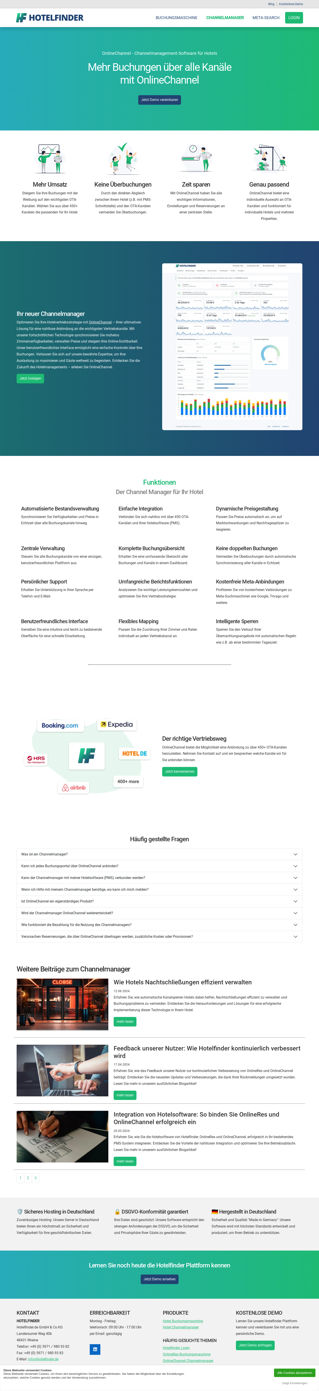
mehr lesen (125, 1021)
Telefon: (23, 1346)
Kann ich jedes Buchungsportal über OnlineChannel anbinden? (70, 866)
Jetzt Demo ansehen (160, 1279)
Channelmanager (225, 17)
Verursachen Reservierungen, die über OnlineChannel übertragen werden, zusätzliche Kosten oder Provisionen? (107, 936)
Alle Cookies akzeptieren (294, 1373)
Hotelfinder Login (176, 1348)
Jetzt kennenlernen (180, 771)
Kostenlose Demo (291, 4)
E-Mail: (22, 1359)
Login (294, 17)
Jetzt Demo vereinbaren (159, 100)
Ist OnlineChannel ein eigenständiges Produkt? (57, 901)
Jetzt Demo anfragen (255, 1345)
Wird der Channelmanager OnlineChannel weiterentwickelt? (67, 913)
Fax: (20, 1353)
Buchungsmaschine (176, 17)
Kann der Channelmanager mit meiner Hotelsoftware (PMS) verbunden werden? (83, 878)
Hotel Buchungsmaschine (183, 1321)
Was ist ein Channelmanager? (44, 854)
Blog (271, 4)
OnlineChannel (100, 322)
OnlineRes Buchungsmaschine (186, 1354)
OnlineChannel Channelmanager (188, 1361)
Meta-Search (266, 17)
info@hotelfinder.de (43, 1359)
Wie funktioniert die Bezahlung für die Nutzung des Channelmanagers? (76, 925)
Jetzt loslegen (30, 378)
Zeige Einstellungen (294, 1383)
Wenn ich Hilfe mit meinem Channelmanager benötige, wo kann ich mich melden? (85, 889)
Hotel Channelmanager (181, 1327)
